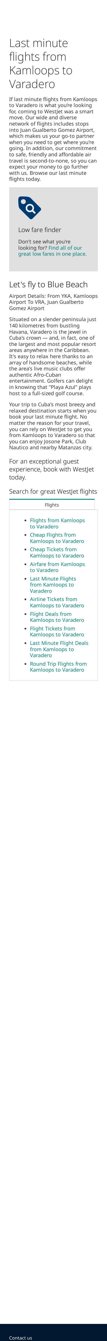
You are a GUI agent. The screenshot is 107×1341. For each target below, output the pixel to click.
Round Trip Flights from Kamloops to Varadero (58, 666)
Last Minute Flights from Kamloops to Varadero (53, 584)
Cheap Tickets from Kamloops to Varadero (57, 552)
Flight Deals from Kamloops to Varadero (57, 617)
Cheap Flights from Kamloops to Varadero (57, 537)
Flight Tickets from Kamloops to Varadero (57, 631)
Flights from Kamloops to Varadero (57, 523)
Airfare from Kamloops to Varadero (57, 567)
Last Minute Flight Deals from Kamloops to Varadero (59, 649)
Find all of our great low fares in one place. (52, 250)
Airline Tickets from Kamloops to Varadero (57, 602)
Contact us (20, 1338)
